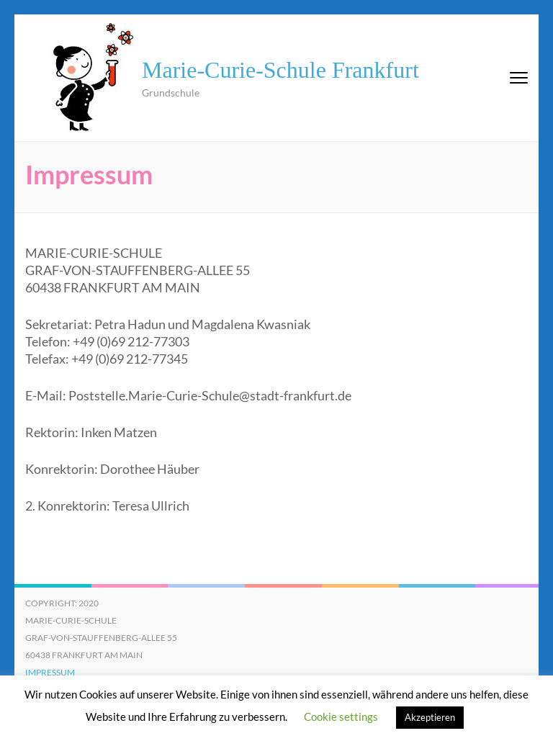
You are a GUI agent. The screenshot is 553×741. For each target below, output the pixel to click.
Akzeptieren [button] (430, 717)
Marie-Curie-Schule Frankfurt (280, 70)
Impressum (50, 672)
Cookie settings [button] (341, 716)
